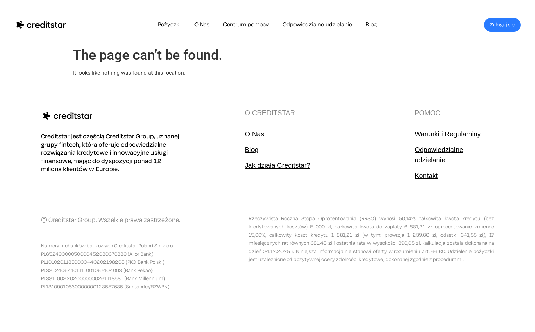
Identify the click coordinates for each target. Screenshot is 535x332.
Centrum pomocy (246, 24)
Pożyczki (169, 24)
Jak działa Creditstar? (277, 165)
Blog (371, 24)
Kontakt (426, 175)
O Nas (201, 24)
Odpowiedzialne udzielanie (317, 24)
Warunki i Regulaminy (448, 134)
